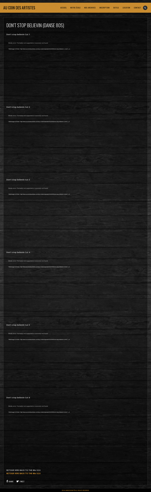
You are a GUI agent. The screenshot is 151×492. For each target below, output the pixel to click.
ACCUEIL (63, 7)
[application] (49, 71)
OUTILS (116, 7)
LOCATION (126, 7)
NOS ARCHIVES (90, 7)
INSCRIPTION (104, 7)
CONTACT (137, 7)
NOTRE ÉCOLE (75, 7)
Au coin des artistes (19, 7)
